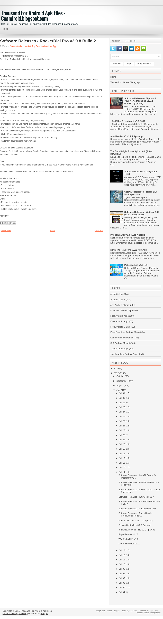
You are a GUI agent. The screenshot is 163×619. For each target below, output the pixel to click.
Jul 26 (122, 416)
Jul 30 (122, 398)
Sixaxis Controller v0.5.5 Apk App (135, 525)
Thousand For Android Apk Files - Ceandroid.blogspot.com (33, 15)
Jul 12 (122, 555)
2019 (116, 368)
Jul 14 (122, 472)
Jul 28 (122, 407)
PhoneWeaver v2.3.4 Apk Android (127, 235)
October (120, 376)
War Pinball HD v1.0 (128, 539)
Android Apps (116, 294)
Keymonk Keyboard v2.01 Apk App (128, 250)
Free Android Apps (119, 321)
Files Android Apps (119, 316)
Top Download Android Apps (44, 46)
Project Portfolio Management (148, 613)
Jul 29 (122, 402)
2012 (116, 373)
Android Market (117, 299)
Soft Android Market (120, 343)
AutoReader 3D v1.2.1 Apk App (126, 136)
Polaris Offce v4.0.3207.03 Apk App (136, 520)
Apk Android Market (120, 305)
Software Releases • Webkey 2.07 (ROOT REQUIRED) (141, 213)
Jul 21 (122, 439)
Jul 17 (122, 458)
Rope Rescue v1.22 (128, 534)
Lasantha (133, 611)
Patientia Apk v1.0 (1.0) (136, 265)
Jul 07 (122, 578)
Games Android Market (20, 46)
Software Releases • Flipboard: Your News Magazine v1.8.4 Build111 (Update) (140, 101)
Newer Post (6, 230)
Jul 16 (122, 463)
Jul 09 (122, 569)
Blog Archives (144, 63)
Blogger (44, 613)
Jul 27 (122, 411)
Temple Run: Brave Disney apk (125, 82)
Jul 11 (122, 559)
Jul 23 (122, 430)
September (122, 381)
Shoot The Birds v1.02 (129, 543)
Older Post (99, 230)
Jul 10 (122, 564)
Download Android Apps (122, 310)
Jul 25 (122, 421)
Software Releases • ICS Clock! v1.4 (136, 497)
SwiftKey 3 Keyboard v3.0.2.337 (128, 121)
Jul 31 (122, 393)
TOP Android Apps (119, 348)
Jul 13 (122, 550)
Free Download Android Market (125, 332)
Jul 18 (122, 453)
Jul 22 (122, 435)
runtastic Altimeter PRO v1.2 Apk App (137, 529)
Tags (129, 63)
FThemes (108, 611)
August (120, 385)
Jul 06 (122, 583)
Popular (117, 63)
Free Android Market (120, 327)
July (118, 390)
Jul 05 (122, 587)
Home (5, 29)
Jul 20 (122, 444)
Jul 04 (122, 592)
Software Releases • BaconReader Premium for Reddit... (135, 514)
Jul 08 (122, 573)
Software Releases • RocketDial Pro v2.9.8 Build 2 (48, 41)
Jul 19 (122, 449)
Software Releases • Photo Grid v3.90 (137, 508)
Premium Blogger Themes (149, 611)
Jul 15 (122, 467)
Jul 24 (122, 425)
